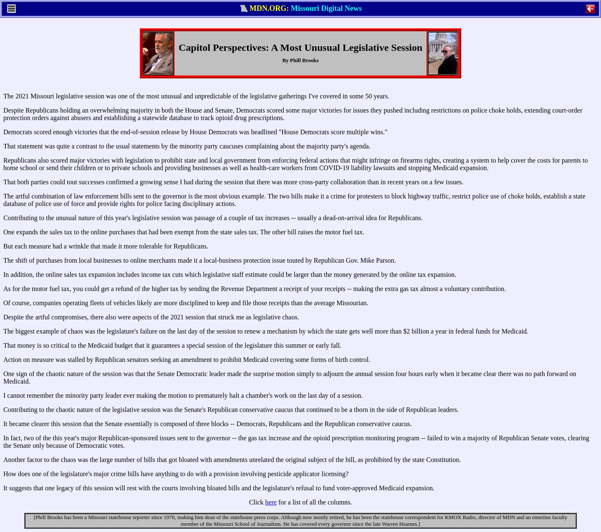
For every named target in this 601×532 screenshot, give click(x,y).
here (271, 502)
